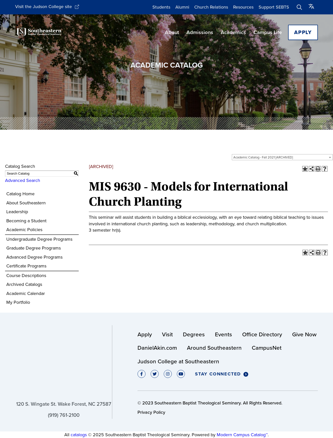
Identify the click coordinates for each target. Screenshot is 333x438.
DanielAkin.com (157, 348)
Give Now (304, 334)
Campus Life (268, 32)
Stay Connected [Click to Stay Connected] (221, 374)
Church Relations (211, 7)
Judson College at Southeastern (178, 361)
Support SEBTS (274, 7)
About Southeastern (26, 203)
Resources (243, 7)
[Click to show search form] (299, 7)
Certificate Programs (26, 266)
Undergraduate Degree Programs (39, 239)
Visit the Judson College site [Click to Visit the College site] (47, 6)
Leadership (17, 211)
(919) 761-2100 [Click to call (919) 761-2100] (63, 415)
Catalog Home (20, 193)
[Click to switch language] (311, 7)
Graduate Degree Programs (33, 248)
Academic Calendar (25, 293)
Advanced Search (22, 180)
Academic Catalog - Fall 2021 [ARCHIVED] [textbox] (263, 157)
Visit (167, 334)
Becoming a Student (26, 220)
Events (223, 334)
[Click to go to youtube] (181, 374)
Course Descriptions (26, 275)
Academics (233, 32)
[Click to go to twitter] (155, 374)
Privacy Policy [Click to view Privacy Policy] (151, 412)
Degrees (194, 334)
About (172, 32)
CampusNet (267, 348)
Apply (303, 32)
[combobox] (282, 157)
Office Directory (262, 334)
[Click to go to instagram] (168, 374)
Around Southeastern (214, 348)
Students (161, 7)
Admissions (199, 32)
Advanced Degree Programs (34, 257)
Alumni (182, 7)
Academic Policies (24, 229)
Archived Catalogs (24, 284)
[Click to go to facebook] (141, 374)
